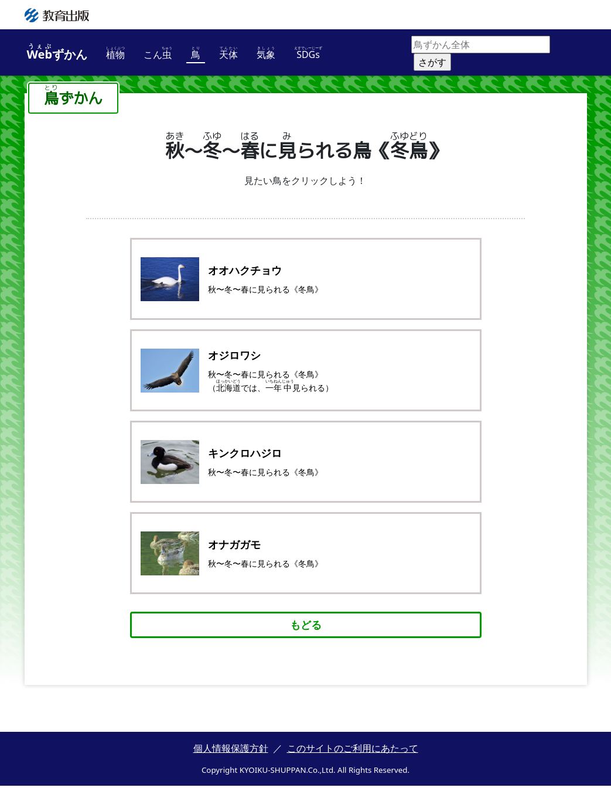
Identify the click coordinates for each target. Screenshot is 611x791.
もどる (306, 630)
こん (158, 53)
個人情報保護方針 (230, 753)
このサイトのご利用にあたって (352, 753)
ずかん (57, 52)
